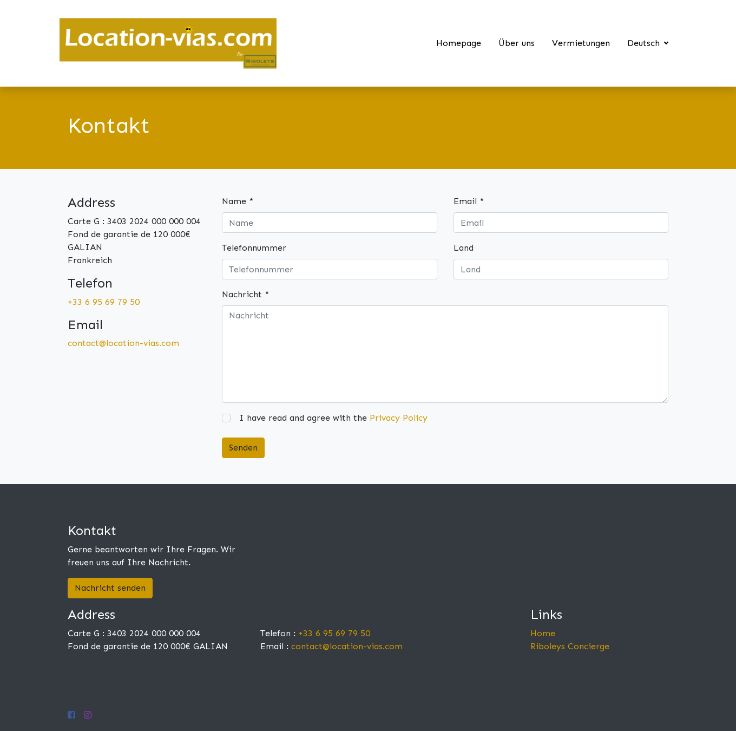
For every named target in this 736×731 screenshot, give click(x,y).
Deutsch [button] (644, 43)
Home (542, 633)
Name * (237, 201)
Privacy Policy (399, 418)
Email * (469, 201)
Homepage (458, 43)
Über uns (516, 43)
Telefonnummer (254, 248)
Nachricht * (245, 294)
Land (464, 248)
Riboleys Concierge (569, 646)
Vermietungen (581, 43)
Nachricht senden (110, 588)
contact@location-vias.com (123, 343)
